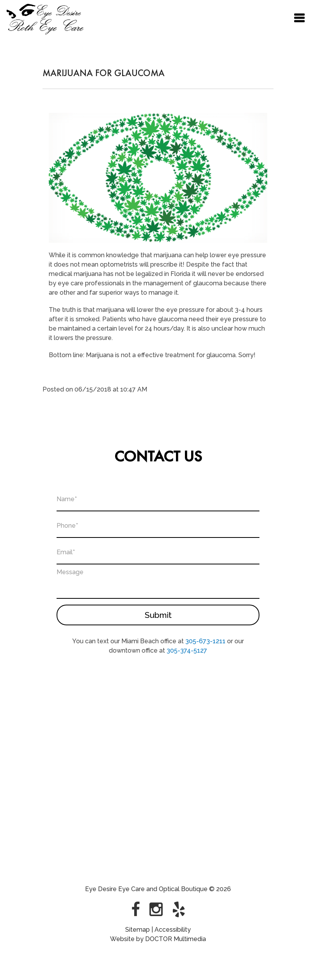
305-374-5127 (187, 649)
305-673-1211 (205, 640)
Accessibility (172, 928)
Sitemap (137, 928)
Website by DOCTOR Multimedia (158, 937)
